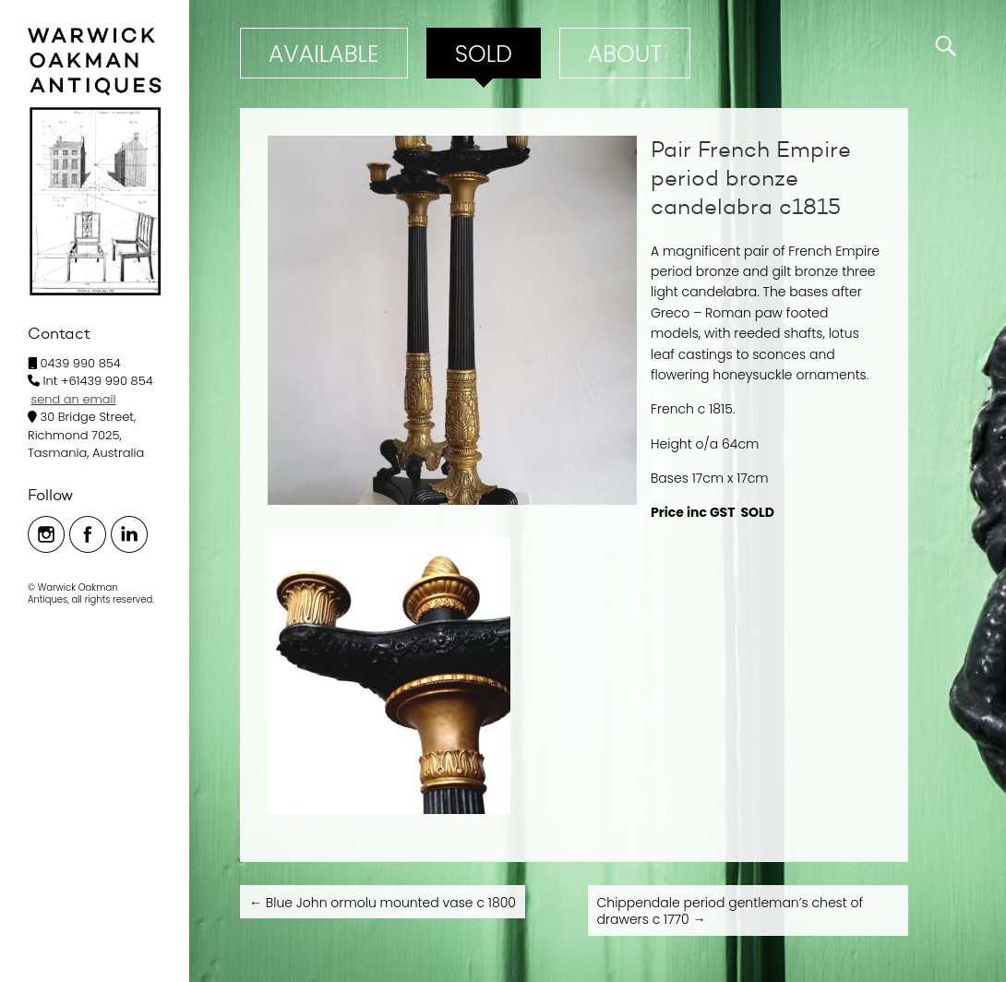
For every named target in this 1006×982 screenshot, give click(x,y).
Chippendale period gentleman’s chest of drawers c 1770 (730, 910)
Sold (483, 54)
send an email (73, 399)
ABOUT (625, 54)
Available (324, 54)
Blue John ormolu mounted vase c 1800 (382, 902)
